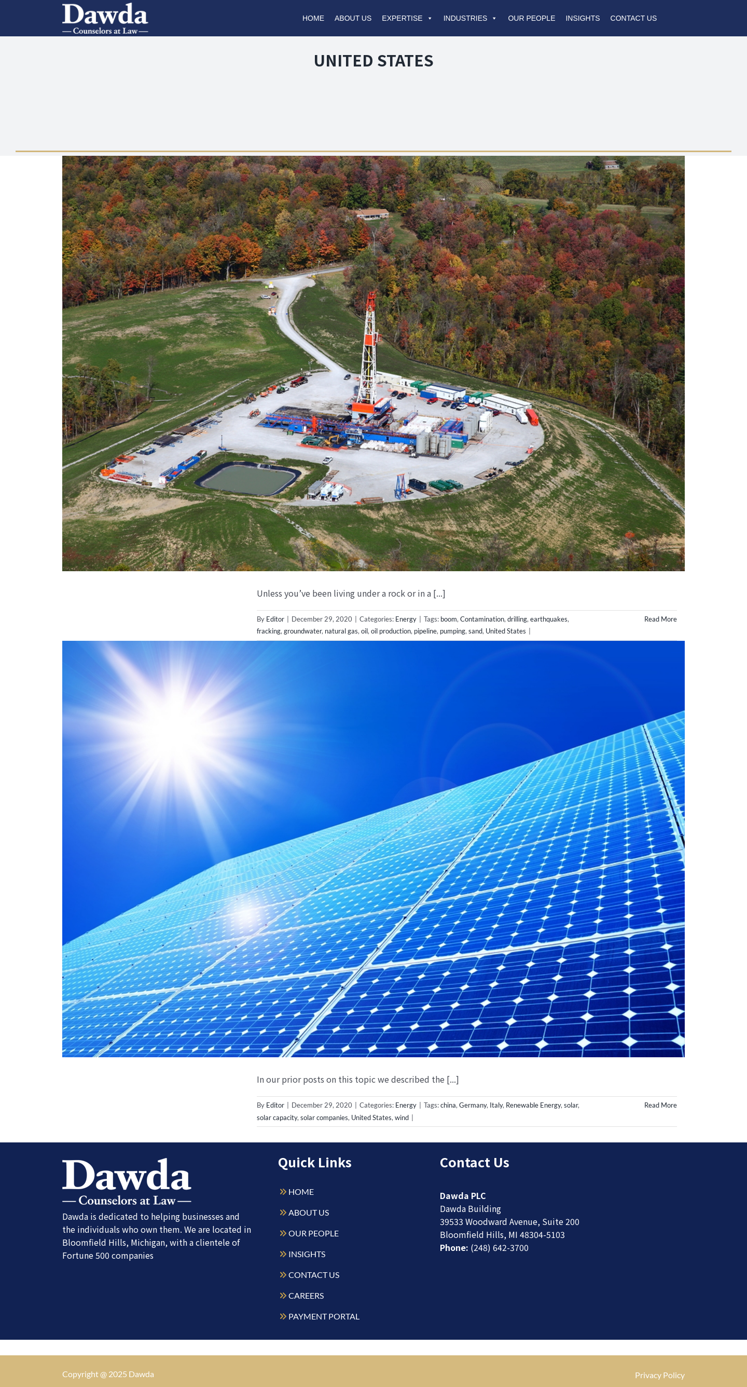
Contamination (482, 619)
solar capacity (277, 1117)
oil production (391, 631)
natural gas (341, 631)
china (448, 1105)
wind (402, 1117)
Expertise (407, 18)
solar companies (324, 1117)
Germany (473, 1105)
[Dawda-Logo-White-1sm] (127, 1162)
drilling (517, 619)
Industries (471, 18)
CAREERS (306, 1295)
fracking (269, 631)
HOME (301, 1191)
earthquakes (549, 619)
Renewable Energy (533, 1105)
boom (448, 619)
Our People (531, 18)
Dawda (141, 1374)
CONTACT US (313, 1275)
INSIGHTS (306, 1254)
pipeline (425, 631)
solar (571, 1105)
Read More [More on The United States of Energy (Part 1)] (660, 619)
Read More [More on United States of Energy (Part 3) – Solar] (660, 1105)
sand (475, 631)
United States (506, 631)
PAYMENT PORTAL (323, 1316)
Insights (582, 18)
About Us (353, 18)
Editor (275, 619)
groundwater (303, 631)
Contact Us (634, 18)
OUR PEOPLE (313, 1233)
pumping (452, 631)
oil (364, 631)
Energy (406, 619)
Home (313, 18)
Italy (496, 1105)
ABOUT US (308, 1212)
